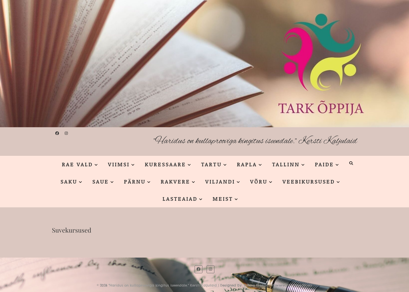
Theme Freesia (256, 285)
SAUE (100, 181)
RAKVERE (175, 181)
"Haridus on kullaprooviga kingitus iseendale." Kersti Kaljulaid (255, 141)
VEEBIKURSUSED (308, 181)
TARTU (211, 164)
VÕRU (258, 181)
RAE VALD (77, 164)
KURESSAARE (165, 164)
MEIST (223, 198)
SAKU (69, 181)
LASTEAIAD (180, 198)
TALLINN (286, 164)
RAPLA (247, 164)
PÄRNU (135, 181)
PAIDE (324, 164)
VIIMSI (119, 164)
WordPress (303, 285)
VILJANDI (220, 181)
